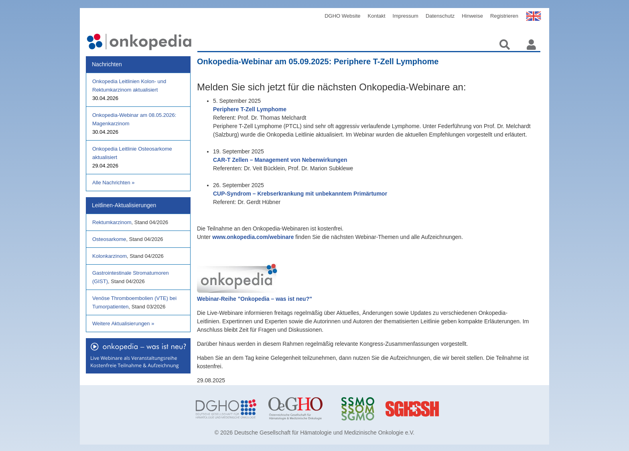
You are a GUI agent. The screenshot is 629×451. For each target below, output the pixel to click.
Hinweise (472, 16)
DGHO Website (342, 16)
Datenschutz (440, 16)
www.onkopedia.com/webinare (253, 237)
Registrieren (504, 16)
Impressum (405, 16)
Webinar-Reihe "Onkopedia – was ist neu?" (254, 299)
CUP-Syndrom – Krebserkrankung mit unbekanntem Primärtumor (300, 193)
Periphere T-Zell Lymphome (249, 109)
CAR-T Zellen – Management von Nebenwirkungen (280, 160)
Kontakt (377, 16)
